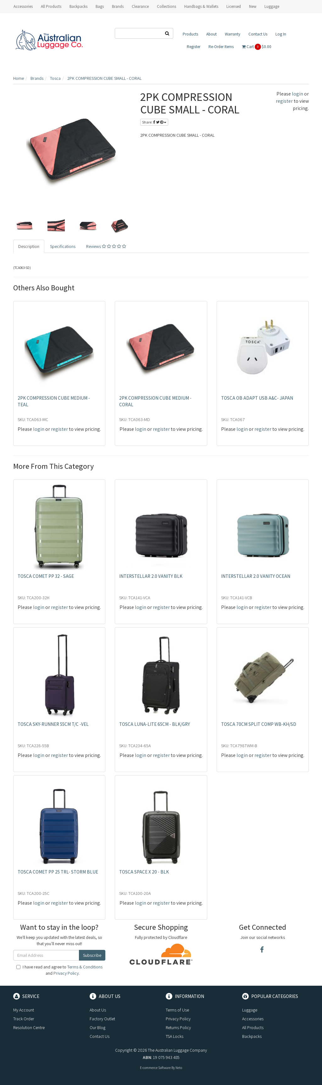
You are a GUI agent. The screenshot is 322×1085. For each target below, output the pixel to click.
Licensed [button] (233, 6)
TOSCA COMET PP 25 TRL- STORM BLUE (58, 872)
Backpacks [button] (78, 6)
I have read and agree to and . (59, 970)
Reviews (106, 246)
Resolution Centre (29, 1027)
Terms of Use (177, 1010)
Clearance (140, 6)
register (284, 101)
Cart (256, 47)
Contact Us (257, 34)
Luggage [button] (271, 6)
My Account (23, 1010)
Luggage (249, 1010)
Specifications (62, 246)
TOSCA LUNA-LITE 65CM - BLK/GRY (154, 724)
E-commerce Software (155, 1068)
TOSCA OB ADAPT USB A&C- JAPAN (257, 398)
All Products (51, 6)
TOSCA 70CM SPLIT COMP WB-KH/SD (258, 724)
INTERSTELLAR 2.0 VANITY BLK (150, 576)
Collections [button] (166, 6)
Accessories (253, 1019)
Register (193, 46)
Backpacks (252, 1036)
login (297, 93)
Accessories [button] (23, 6)
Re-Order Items (221, 46)
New (252, 6)
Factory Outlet (102, 1019)
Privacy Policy (66, 973)
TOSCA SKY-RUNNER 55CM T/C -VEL (53, 724)
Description (28, 246)
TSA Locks (174, 1036)
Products (190, 34)
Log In (280, 34)
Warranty (232, 34)
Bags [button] (100, 6)
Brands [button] (118, 6)
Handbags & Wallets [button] (201, 6)
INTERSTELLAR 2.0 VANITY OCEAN (255, 576)
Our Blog (97, 1027)
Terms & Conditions (85, 967)
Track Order (23, 1019)
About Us (98, 1010)
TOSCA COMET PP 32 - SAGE (46, 576)
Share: (154, 122)
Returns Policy (178, 1027)
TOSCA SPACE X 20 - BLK (144, 872)
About (211, 34)
